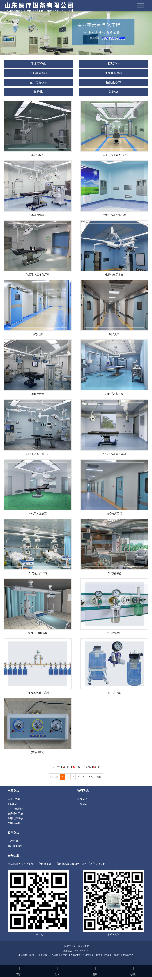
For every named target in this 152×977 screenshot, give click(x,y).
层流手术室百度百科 (93, 863)
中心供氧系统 (38, 73)
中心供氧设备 (43, 863)
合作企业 (13, 855)
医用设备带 (113, 82)
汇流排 (38, 91)
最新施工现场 (15, 846)
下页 (90, 776)
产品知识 (82, 803)
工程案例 (13, 841)
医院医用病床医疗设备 (20, 863)
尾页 (99, 776)
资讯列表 (83, 790)
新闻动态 (82, 799)
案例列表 (13, 832)
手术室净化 (38, 63)
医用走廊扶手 (38, 82)
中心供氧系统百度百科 (67, 863)
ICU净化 (113, 63)
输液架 (113, 91)
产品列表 (13, 790)
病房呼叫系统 (113, 73)
